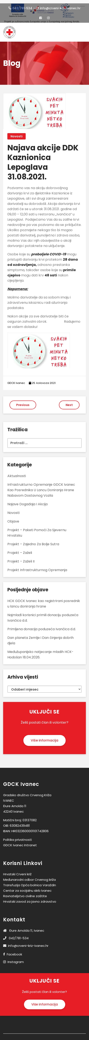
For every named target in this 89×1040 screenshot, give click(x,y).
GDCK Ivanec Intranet (20, 842)
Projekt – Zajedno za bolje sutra (33, 541)
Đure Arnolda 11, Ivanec (23, 928)
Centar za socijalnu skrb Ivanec (27, 888)
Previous (22, 402)
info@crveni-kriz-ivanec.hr (25, 943)
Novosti (17, 133)
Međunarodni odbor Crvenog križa (29, 877)
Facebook (14, 951)
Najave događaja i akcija (27, 501)
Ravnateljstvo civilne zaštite (25, 893)
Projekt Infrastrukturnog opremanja (37, 567)
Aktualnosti (16, 473)
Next (69, 402)
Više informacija (44, 737)
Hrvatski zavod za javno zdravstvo (29, 899)
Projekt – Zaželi (19, 550)
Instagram (16, 959)
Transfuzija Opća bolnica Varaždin (29, 882)
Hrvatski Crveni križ (17, 871)
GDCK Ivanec (16, 380)
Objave (13, 518)
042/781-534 (16, 935)
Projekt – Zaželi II (21, 558)
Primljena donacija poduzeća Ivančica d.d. (41, 626)
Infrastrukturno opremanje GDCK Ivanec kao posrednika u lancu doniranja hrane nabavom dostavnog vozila (41, 487)
